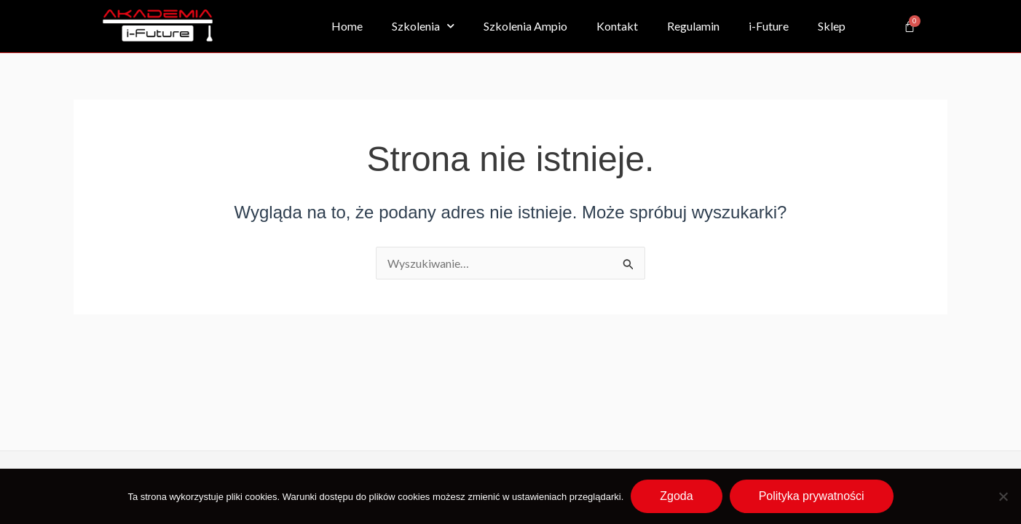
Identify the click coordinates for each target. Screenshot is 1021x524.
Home (347, 26)
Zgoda (676, 496)
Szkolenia (423, 26)
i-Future (769, 26)
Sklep (831, 26)
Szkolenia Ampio (525, 26)
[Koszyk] (910, 26)
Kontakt (617, 26)
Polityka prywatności (811, 496)
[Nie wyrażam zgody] (1003, 496)
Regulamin (693, 26)
